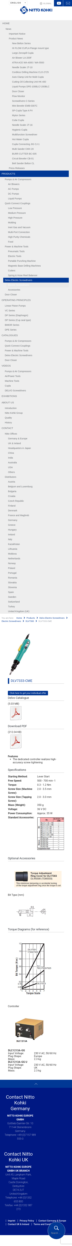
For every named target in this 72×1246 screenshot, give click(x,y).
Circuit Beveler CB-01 (23, 158)
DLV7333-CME (21, 681)
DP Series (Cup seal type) (18, 320)
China (11, 453)
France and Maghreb (18, 515)
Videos (6, 365)
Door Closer (18, 91)
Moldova (12, 553)
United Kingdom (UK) (18, 611)
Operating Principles (16, 300)
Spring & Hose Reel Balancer (22, 275)
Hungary (12, 529)
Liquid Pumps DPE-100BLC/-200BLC (30, 86)
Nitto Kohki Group (14, 413)
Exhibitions (9, 396)
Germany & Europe (17, 438)
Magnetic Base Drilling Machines (24, 265)
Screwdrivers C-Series (23, 101)
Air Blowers (13, 184)
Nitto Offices (11, 433)
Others (11, 472)
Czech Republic (16, 501)
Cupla (8, 385)
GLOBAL (47, 3)
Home (6, 23)
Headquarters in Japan (19, 448)
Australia (12, 462)
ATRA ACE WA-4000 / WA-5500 (28, 62)
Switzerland (14, 601)
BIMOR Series (12, 325)
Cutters (11, 270)
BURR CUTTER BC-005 (24, 153)
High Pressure (15, 217)
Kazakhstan (14, 544)
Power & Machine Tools (16, 246)
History (8, 422)
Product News (16, 38)
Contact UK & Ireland (18, 1224)
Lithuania (12, 549)
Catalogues (10, 335)
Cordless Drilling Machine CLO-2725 (30, 72)
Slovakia (12, 582)
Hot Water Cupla (20, 139)
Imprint (11, 1220)
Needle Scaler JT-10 (22, 67)
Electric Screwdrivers (18, 285)
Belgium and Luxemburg (20, 486)
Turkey (11, 606)
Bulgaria (12, 491)
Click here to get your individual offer (28, 693)
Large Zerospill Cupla (23, 53)
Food (10, 241)
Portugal (12, 573)
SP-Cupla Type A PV (22, 110)
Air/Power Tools (12, 376)
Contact (7, 428)
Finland (11, 505)
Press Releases (17, 168)
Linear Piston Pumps (15, 305)
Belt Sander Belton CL (23, 163)
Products (8, 173)
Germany (12, 520)
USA (10, 467)
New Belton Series (21, 43)
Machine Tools (12, 381)
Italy (10, 539)
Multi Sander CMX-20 (23, 149)
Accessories (14, 289)
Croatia (11, 496)
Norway (12, 563)
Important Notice (17, 33)
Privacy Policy (27, 1220)
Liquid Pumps (15, 198)
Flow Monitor (18, 96)
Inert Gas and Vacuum (19, 227)
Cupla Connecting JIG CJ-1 (25, 144)
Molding (12, 222)
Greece (11, 525)
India (10, 457)
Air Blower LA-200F (22, 57)
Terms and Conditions (45, 1224)
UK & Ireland (14, 443)
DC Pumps (13, 193)
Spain (11, 592)
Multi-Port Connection (19, 232)
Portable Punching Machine (22, 261)
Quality (8, 417)
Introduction (11, 408)
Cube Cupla (18, 120)
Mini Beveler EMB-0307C (24, 105)
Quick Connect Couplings (17, 203)
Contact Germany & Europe (52, 1220)
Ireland (11, 534)
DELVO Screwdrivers (15, 390)
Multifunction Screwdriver (24, 134)
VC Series (10, 310)
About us (8, 402)
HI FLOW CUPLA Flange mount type (30, 48)
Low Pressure (15, 208)
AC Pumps (13, 189)
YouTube (58, 3)
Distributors (10, 477)
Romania (12, 577)
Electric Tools (14, 256)
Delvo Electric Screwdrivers (18, 280)
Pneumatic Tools (16, 251)
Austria (11, 481)
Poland (11, 568)
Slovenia (12, 587)
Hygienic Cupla (19, 129)
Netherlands (14, 558)
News (8, 29)
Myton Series (18, 115)
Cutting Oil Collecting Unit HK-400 (29, 81)
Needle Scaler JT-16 (22, 125)
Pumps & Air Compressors (18, 179)
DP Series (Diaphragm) (16, 315)
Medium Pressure (17, 213)
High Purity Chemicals (19, 237)
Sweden (12, 597)
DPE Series (10, 329)
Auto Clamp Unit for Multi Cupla (28, 77)
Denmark (12, 510)
